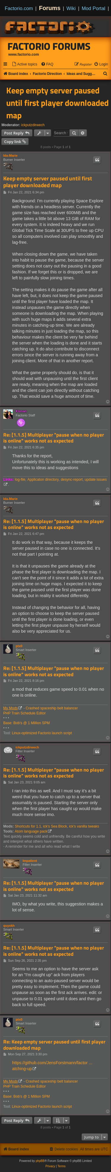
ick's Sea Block (55, 826)
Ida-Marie (10, 155)
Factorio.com (19, 8)
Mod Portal (93, 8)
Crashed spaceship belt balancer (52, 708)
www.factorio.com (23, 54)
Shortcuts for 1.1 (28, 826)
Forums (50, 8)
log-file (20, 479)
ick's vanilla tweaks (84, 826)
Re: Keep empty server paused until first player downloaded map (54, 1045)
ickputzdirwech (33, 125)
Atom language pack (31, 831)
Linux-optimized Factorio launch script (42, 733)
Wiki (71, 8)
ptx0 (19, 646)
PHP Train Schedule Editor (24, 713)
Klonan (21, 411)
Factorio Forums (49, 46)
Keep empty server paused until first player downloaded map (57, 102)
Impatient (29, 860)
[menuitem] (24, 64)
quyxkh (9, 925)
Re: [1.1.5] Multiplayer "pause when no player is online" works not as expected (53, 438)
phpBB (40, 1161)
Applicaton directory (43, 479)
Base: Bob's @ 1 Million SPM (26, 723)
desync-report (72, 479)
